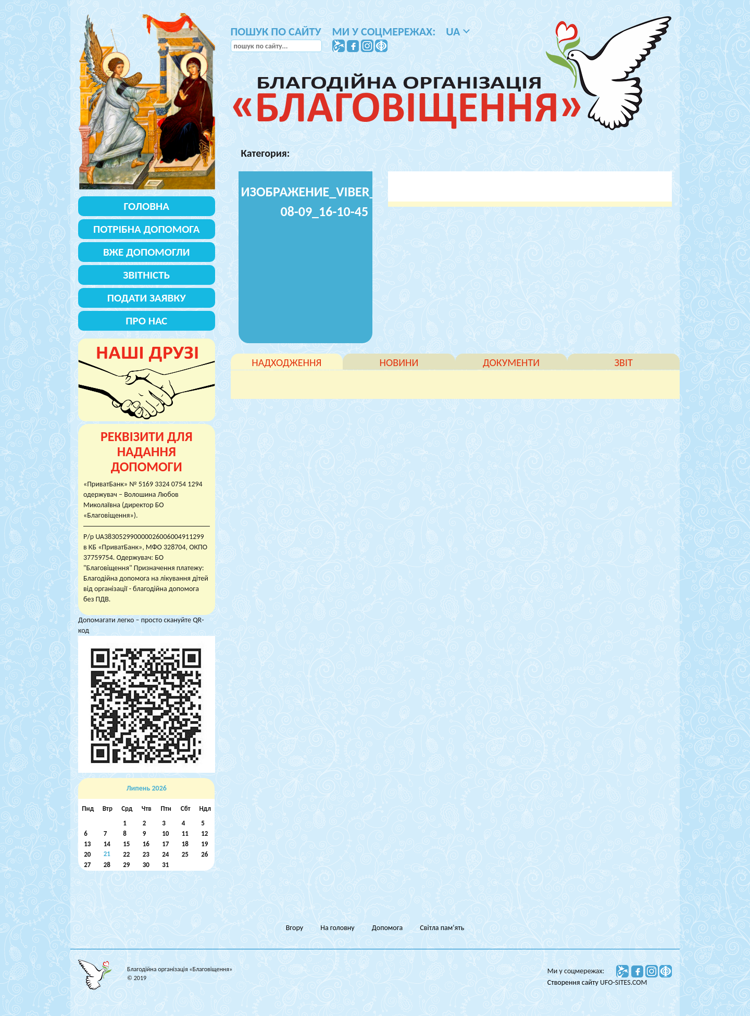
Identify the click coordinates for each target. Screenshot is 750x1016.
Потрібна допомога (146, 229)
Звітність (146, 275)
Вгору (294, 927)
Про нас (146, 321)
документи (511, 362)
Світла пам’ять (442, 927)
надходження (286, 362)
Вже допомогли (146, 252)
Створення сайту (573, 982)
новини (399, 362)
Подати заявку (146, 298)
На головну (337, 927)
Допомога (387, 927)
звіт (624, 362)
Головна (146, 206)
